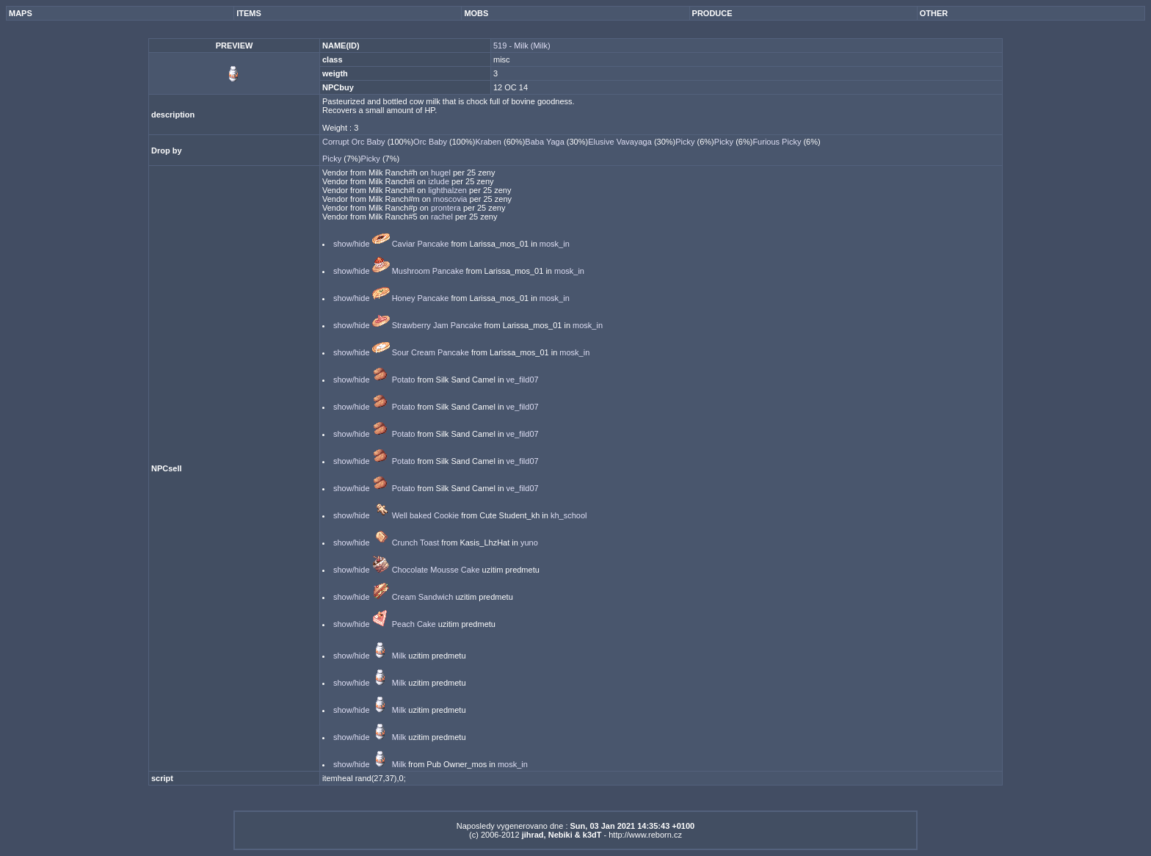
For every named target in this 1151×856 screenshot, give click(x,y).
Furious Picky (777, 141)
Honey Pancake (420, 298)
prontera (447, 207)
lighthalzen (448, 190)
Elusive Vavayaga (621, 141)
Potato (403, 379)
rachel (443, 216)
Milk (399, 655)
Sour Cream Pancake (430, 352)
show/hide (351, 243)
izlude (439, 181)
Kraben (489, 141)
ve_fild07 (522, 379)
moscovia (451, 199)
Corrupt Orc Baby (355, 141)
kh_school (569, 515)
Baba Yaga (545, 141)
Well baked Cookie (426, 515)
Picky (686, 141)
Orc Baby (431, 141)
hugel (442, 172)
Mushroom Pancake (428, 270)
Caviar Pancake (420, 243)
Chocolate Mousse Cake (436, 569)
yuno (529, 542)
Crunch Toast (416, 542)
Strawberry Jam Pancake (437, 325)
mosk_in (555, 243)
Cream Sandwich (423, 596)
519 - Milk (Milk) (522, 45)
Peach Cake (414, 624)
